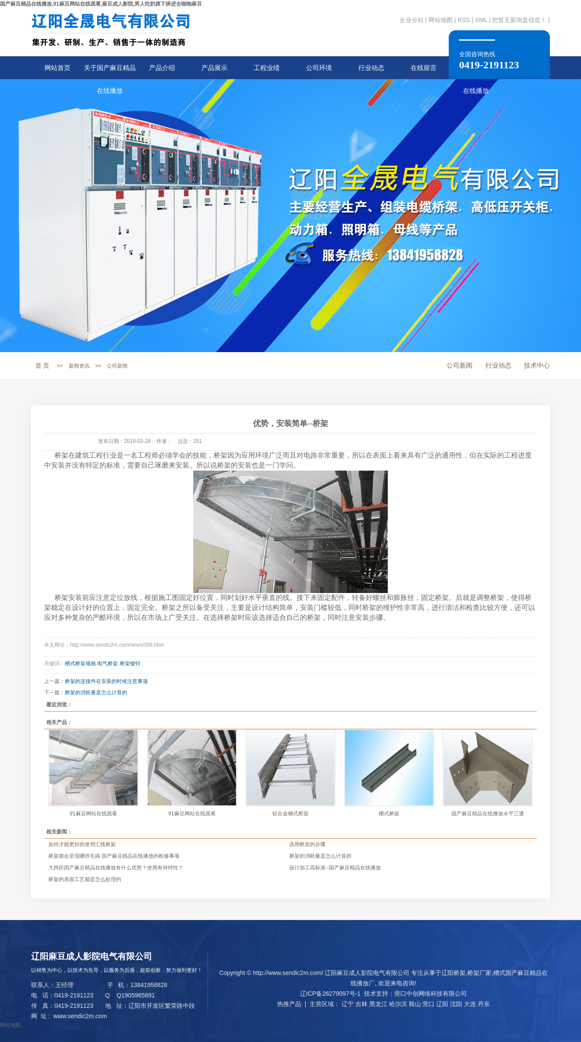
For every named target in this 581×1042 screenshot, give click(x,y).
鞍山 (415, 1003)
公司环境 (319, 67)
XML (481, 19)
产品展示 (214, 67)
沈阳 (456, 1003)
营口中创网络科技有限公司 (430, 993)
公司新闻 (117, 366)
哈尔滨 (398, 1003)
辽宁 (348, 1003)
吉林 (361, 1003)
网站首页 (57, 67)
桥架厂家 (479, 972)
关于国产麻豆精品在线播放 (110, 71)
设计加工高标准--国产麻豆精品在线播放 (335, 868)
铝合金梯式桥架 (290, 814)
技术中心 (537, 365)
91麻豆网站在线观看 (93, 814)
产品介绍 (162, 67)
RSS (464, 19)
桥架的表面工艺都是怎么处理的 (84, 879)
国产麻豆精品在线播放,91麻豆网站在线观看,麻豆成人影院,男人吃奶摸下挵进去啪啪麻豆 (101, 4)
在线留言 (424, 67)
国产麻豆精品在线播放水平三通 (487, 814)
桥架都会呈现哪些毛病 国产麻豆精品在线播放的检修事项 (113, 856)
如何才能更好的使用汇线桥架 (82, 844)
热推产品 (289, 1003)
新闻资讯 (79, 366)
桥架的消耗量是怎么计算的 (96, 692)
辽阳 (442, 1003)
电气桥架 (107, 663)
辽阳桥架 (453, 972)
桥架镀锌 (130, 663)
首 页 (42, 365)
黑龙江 (378, 1003)
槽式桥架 (389, 814)
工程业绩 (267, 67)
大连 (470, 1003)
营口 (428, 1003)
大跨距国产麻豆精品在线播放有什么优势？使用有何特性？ (115, 868)
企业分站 (411, 19)
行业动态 (371, 67)
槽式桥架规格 (80, 663)
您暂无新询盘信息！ (519, 19)
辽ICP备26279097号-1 (330, 993)
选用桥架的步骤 (307, 844)
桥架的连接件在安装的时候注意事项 (106, 681)
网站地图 (440, 19)
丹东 (484, 1003)
